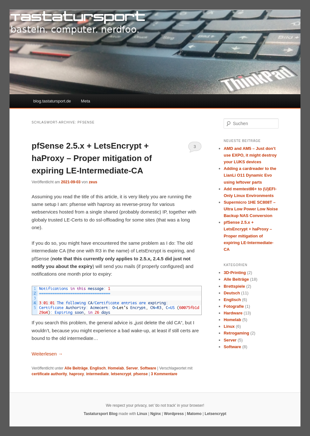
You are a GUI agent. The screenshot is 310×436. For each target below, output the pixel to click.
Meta (85, 101)
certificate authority (49, 374)
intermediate (97, 374)
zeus (93, 182)
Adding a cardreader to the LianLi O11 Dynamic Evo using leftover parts (250, 175)
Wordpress (174, 413)
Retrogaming (236, 333)
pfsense (140, 374)
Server (132, 368)
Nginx (155, 413)
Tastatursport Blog (101, 413)
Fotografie (234, 306)
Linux (229, 326)
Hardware (233, 313)
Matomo (194, 413)
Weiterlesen (47, 353)
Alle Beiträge (76, 368)
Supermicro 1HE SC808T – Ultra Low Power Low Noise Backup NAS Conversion (251, 209)
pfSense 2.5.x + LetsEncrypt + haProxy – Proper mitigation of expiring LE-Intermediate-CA (92, 158)
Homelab (116, 368)
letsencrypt (121, 374)
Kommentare (164, 374)
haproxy (76, 374)
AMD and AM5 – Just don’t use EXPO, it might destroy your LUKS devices (250, 155)
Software (148, 368)
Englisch (98, 368)
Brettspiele (234, 286)
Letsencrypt (215, 413)
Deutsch (232, 293)
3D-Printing (235, 272)
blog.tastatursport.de (52, 101)
